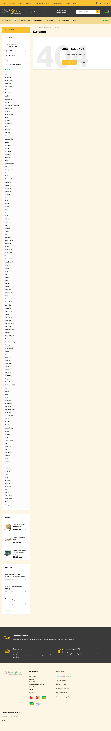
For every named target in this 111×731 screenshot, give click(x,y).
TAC (6, 443)
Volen (7, 477)
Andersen (8, 84)
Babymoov (8, 90)
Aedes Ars (8, 77)
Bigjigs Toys (8, 108)
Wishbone (8, 486)
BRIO (6, 117)
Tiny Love (8, 446)
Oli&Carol (8, 357)
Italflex (7, 228)
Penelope (8, 372)
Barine (7, 96)
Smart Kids (8, 422)
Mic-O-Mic (8, 326)
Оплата (20, 3)
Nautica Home (9, 339)
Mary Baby (8, 317)
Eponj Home (9, 170)
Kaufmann (8, 243)
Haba (6, 200)
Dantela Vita (9, 139)
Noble (7, 351)
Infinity (7, 219)
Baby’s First (8, 93)
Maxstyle (8, 320)
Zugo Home (8, 495)
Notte (7, 354)
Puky (6, 388)
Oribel (7, 366)
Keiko (7, 246)
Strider (7, 437)
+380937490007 (61, 10)
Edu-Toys (8, 157)
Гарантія (29, 3)
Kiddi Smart (8, 250)
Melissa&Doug (9, 323)
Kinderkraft (8, 259)
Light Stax (8, 289)
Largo (7, 274)
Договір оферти (57, 3)
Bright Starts (9, 114)
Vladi (6, 474)
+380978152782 (61, 13)
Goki (6, 197)
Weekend (8, 480)
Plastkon (8, 375)
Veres (7, 465)
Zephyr (7, 492)
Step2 (7, 431)
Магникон (8, 498)
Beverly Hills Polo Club (12, 105)
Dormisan (8, 151)
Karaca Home (9, 240)
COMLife (8, 133)
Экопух (7, 505)
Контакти (32, 692)
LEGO (7, 283)
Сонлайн (8, 502)
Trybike (7, 455)
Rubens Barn (9, 403)
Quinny (7, 394)
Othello (7, 369)
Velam (7, 462)
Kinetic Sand (9, 262)
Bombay (7, 111)
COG (6, 127)
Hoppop (7, 213)
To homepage (69, 62)
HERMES (7, 206)
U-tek (7, 459)
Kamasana (8, 237)
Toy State (8, 452)
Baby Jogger (9, 87)
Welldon (7, 483)
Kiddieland (8, 253)
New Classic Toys (10, 342)
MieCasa (7, 332)
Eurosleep (8, 173)
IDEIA (7, 216)
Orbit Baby (8, 363)
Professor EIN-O (10, 385)
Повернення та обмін (42, 3)
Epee (6, 166)
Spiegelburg (9, 428)
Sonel (7, 425)
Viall (6, 468)
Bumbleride (8, 123)
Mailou (7, 314)
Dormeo (7, 145)
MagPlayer (8, 311)
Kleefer (7, 265)
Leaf (6, 280)
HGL (6, 209)
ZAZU (7, 489)
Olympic (7, 360)
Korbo (7, 268)
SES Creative (9, 416)
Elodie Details (9, 163)
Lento (7, 286)
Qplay (7, 391)
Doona (7, 142)
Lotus (7, 299)
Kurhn (7, 271)
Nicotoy (7, 345)
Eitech (7, 160)
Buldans (7, 120)
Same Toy (8, 406)
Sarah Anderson (10, 409)
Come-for (8, 130)
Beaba (7, 102)
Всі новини (10, 611)
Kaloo (7, 234)
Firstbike (8, 176)
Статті (68, 3)
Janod (7, 231)
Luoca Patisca (9, 302)
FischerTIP (8, 182)
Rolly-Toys (8, 400)
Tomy (6, 449)
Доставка (12, 3)
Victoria (7, 471)
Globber (7, 194)
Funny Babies (9, 191)
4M (6, 74)
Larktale (7, 277)
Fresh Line (8, 188)
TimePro (15, 716)
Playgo (7, 379)
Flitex (7, 185)
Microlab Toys (9, 329)
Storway (7, 434)
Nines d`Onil (9, 348)
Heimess (7, 203)
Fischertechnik (9, 179)
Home (4, 3)
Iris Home (8, 222)
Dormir (7, 148)
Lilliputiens (8, 293)
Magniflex (8, 308)
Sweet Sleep (9, 440)
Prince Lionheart (10, 382)
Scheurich (8, 412)
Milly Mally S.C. (9, 336)
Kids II (7, 256)
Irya (6, 225)
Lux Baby (8, 305)
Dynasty (7, 154)
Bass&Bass (8, 99)
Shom (7, 419)
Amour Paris (9, 80)
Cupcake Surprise (10, 136)
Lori (6, 296)
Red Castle (8, 397)
